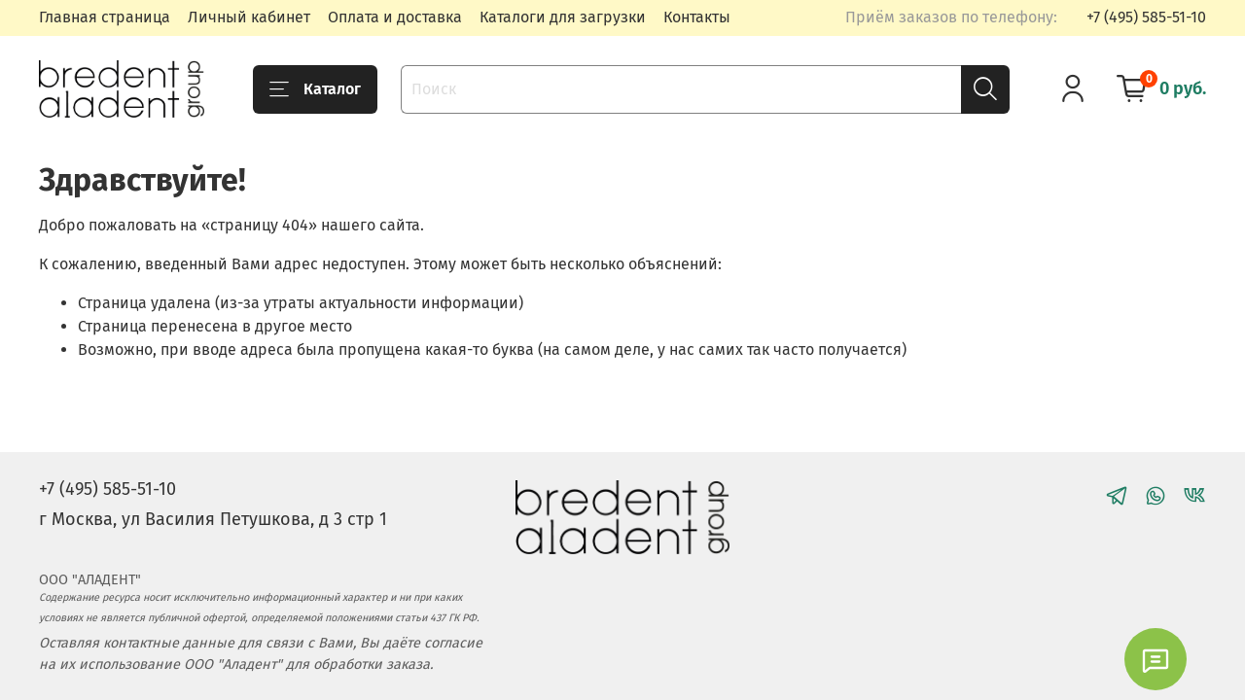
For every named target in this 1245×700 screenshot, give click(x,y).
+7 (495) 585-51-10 (1146, 17)
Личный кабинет (249, 17)
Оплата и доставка (395, 17)
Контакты (696, 17)
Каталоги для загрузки (563, 17)
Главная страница (104, 17)
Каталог (315, 89)
